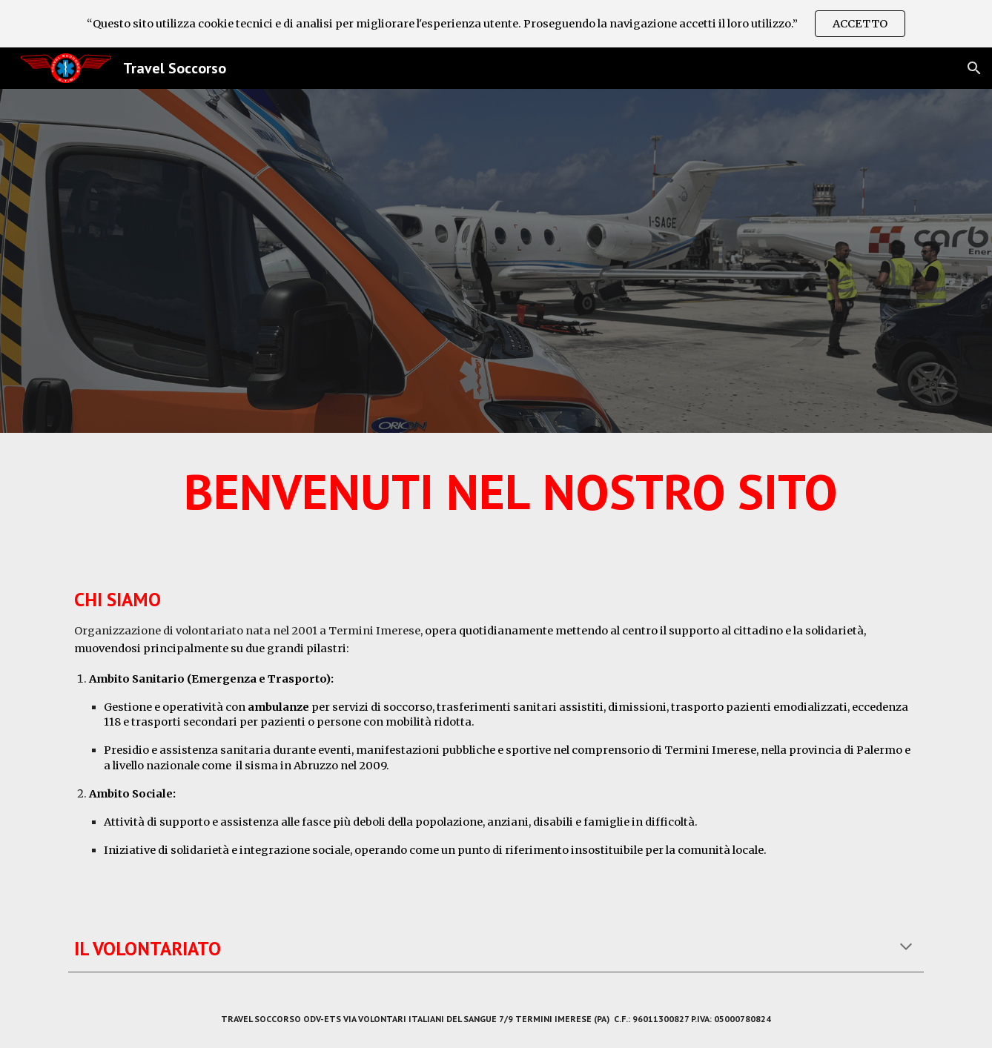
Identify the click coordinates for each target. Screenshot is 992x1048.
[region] (496, 23)
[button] (974, 68)
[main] (496, 498)
